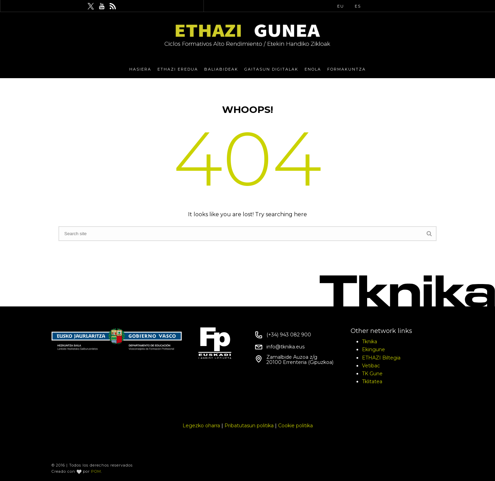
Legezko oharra (201, 425)
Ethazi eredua (177, 69)
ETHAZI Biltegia (381, 358)
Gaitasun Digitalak (271, 69)
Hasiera (140, 69)
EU (340, 6)
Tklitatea (372, 381)
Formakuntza (346, 69)
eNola (313, 69)
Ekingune (373, 349)
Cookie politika (295, 425)
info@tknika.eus (285, 347)
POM (96, 471)
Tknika (369, 341)
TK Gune (372, 373)
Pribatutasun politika (249, 425)
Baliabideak (221, 69)
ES (358, 6)
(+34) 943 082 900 (288, 335)
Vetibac (371, 366)
